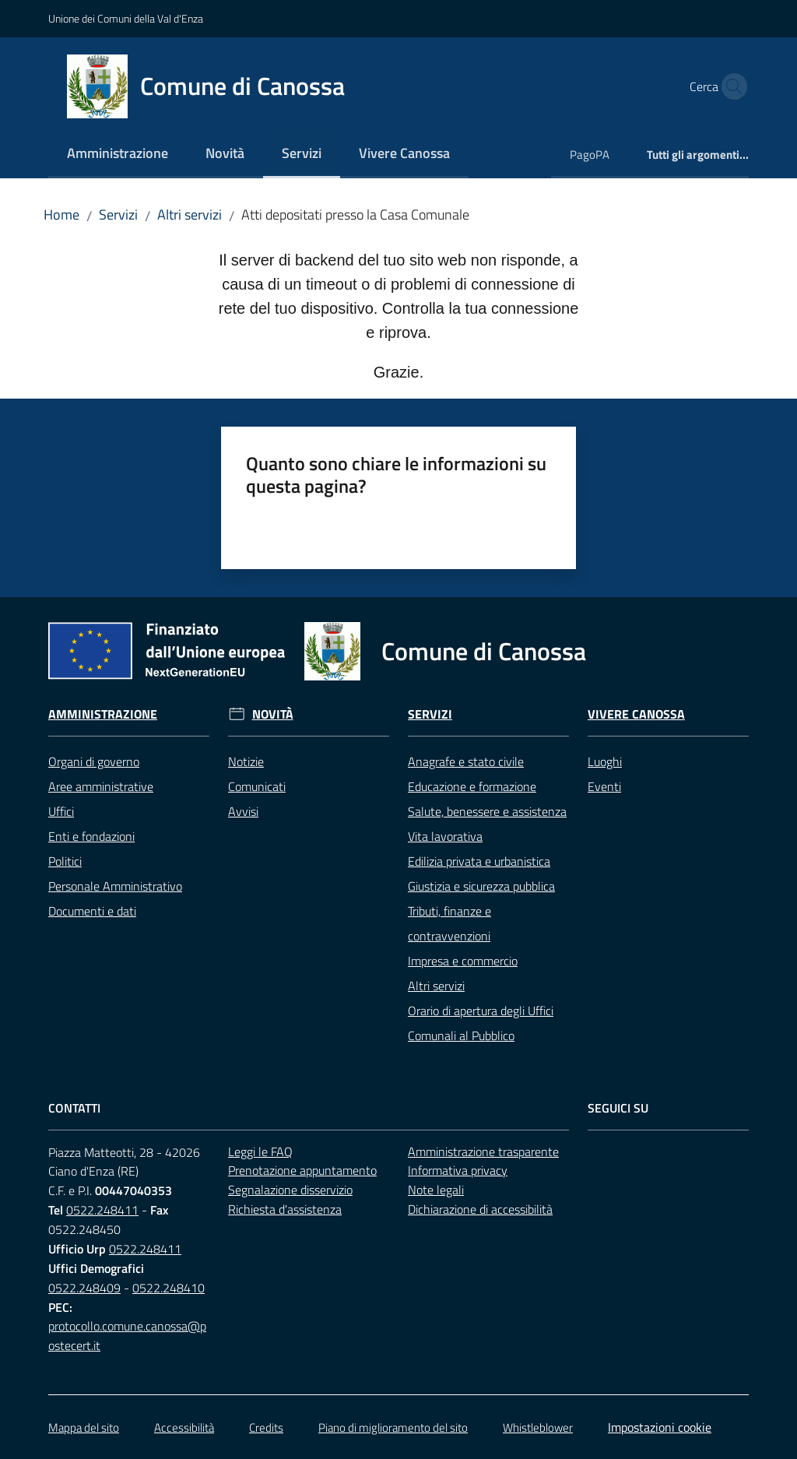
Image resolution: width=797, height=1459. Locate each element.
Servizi (118, 214)
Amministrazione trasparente (483, 1151)
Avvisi (243, 811)
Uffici (61, 811)
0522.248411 (102, 1210)
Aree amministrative (100, 786)
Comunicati (257, 786)
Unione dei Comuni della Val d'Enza (125, 18)
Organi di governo (93, 761)
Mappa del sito (83, 1427)
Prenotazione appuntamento (302, 1170)
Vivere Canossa (636, 714)
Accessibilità (184, 1427)
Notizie (246, 761)
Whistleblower (538, 1427)
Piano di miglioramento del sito (393, 1427)
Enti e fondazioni (91, 836)
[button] (730, 86)
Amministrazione (102, 714)
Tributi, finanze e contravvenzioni (449, 923)
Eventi (604, 786)
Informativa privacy (457, 1170)
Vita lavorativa (445, 836)
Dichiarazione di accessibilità (480, 1209)
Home (61, 214)
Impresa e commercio (463, 960)
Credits (266, 1427)
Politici (65, 861)
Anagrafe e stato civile (466, 761)
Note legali (436, 1189)
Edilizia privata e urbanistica (479, 861)
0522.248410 (168, 1287)
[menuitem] (117, 154)
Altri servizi (189, 214)
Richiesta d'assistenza (285, 1209)
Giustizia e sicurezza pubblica (481, 886)
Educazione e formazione (472, 786)
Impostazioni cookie (659, 1427)
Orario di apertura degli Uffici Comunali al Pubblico (480, 1023)
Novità (272, 714)
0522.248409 (84, 1287)
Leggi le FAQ (260, 1151)
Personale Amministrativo (115, 886)
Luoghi (605, 761)
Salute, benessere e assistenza (487, 811)
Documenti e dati (92, 911)
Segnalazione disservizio (290, 1189)
